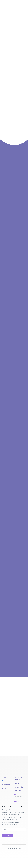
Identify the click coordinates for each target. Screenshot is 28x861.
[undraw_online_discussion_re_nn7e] (8, 761)
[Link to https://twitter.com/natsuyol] (16, 801)
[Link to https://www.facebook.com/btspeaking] (14, 801)
